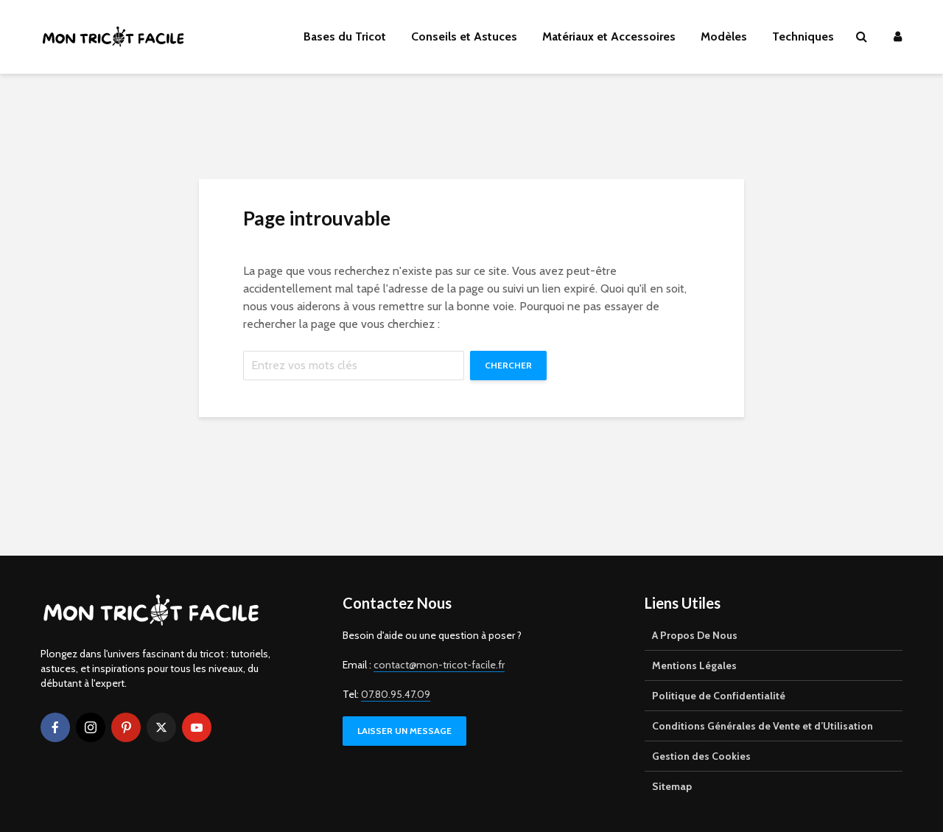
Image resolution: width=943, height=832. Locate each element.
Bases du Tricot (345, 36)
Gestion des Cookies (701, 756)
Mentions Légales (694, 665)
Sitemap (672, 786)
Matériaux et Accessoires (609, 36)
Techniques (803, 36)
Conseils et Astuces (464, 36)
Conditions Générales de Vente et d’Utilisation (762, 726)
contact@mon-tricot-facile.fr (439, 664)
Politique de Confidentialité (718, 695)
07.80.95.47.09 (395, 694)
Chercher (508, 365)
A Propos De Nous (694, 635)
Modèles (724, 36)
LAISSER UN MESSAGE (404, 730)
